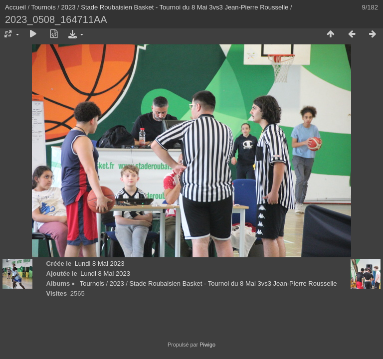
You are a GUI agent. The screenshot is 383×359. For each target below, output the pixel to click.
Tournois (43, 7)
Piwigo (207, 345)
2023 (68, 7)
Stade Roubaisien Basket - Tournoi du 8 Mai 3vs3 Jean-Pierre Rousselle (184, 7)
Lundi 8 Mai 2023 (100, 263)
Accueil (15, 7)
